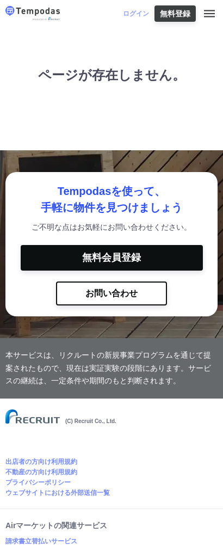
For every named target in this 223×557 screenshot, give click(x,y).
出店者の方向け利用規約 (41, 462)
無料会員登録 (111, 257)
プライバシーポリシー (38, 482)
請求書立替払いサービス (41, 541)
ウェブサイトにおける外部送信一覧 (57, 493)
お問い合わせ (111, 293)
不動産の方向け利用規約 (41, 472)
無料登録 (175, 13)
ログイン (136, 13)
